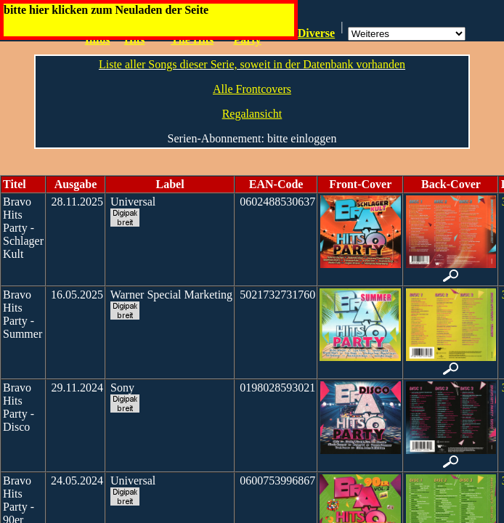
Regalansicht (252, 114)
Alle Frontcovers (252, 89)
